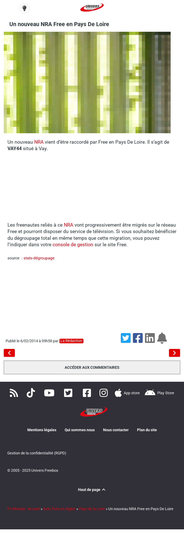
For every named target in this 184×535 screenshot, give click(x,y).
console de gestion (74, 244)
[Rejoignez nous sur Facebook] (87, 393)
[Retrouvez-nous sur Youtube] (50, 393)
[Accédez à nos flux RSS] (14, 393)
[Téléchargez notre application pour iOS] (127, 393)
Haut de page (92, 489)
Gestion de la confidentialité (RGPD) (36, 453)
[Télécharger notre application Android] (159, 393)
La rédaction (71, 341)
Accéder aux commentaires (92, 367)
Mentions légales (41, 430)
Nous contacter (116, 430)
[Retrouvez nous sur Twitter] (69, 393)
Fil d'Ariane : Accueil (23, 509)
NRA (39, 142)
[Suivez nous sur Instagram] (104, 393)
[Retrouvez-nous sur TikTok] (31, 393)
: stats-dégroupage (37, 258)
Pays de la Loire (92, 509)
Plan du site (147, 430)
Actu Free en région (59, 509)
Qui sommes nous (80, 430)
